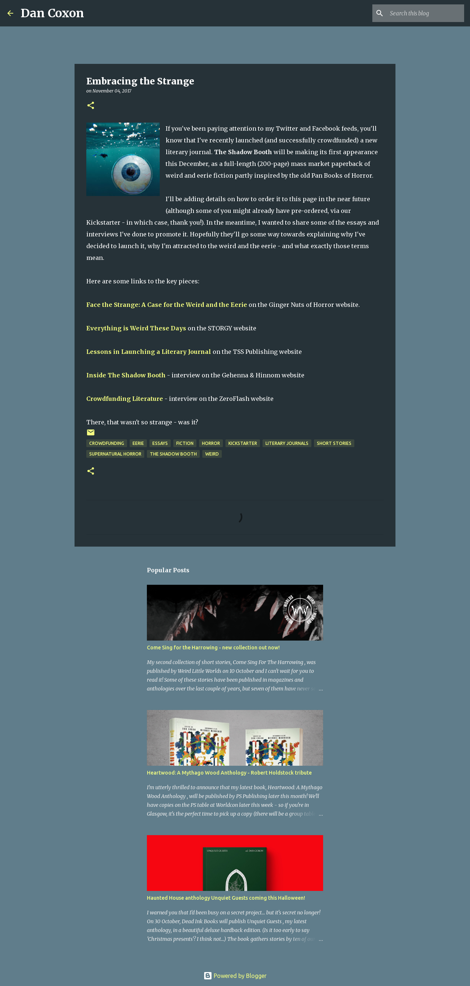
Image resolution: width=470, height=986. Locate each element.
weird (212, 454)
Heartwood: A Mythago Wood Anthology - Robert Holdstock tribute (229, 773)
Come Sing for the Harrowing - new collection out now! (213, 647)
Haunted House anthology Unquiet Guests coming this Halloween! (226, 898)
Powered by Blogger (235, 975)
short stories (334, 443)
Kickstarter (242, 443)
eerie (138, 443)
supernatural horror (115, 454)
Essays (160, 443)
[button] (90, 106)
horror (211, 443)
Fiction (185, 443)
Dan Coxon (52, 13)
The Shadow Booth (173, 454)
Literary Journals (286, 443)
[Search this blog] (425, 13)
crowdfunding (106, 443)
